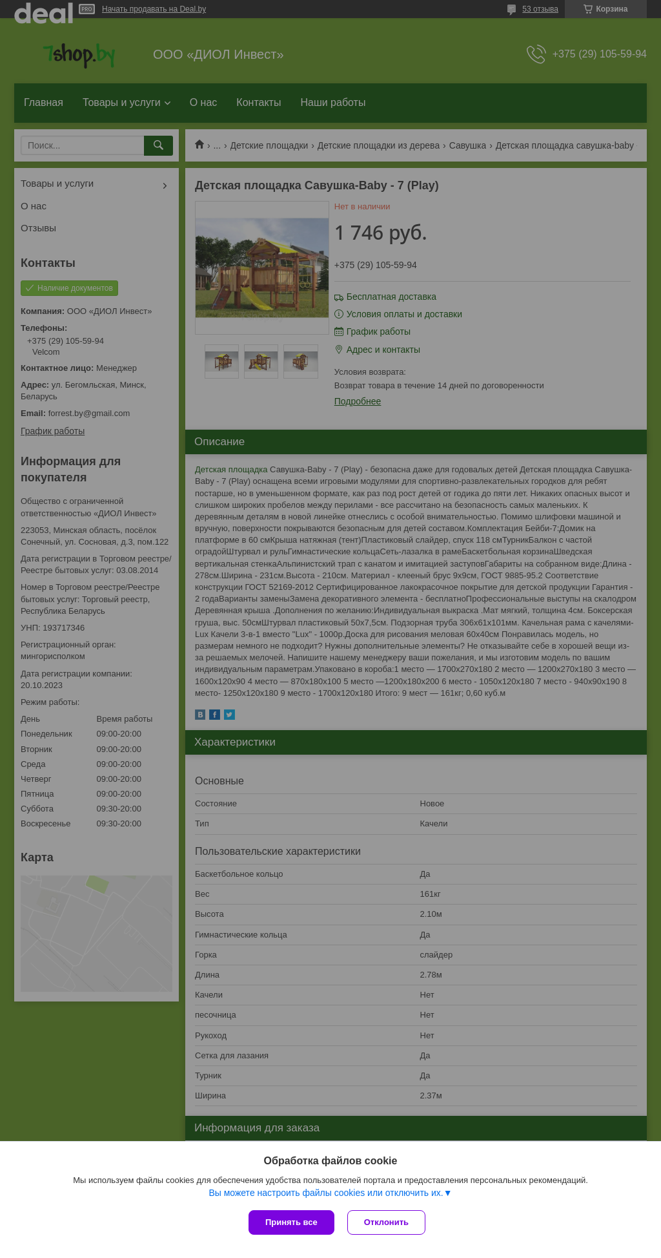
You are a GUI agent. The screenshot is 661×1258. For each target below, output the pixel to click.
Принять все (291, 1222)
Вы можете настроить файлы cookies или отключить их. (325, 1193)
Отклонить (386, 1222)
